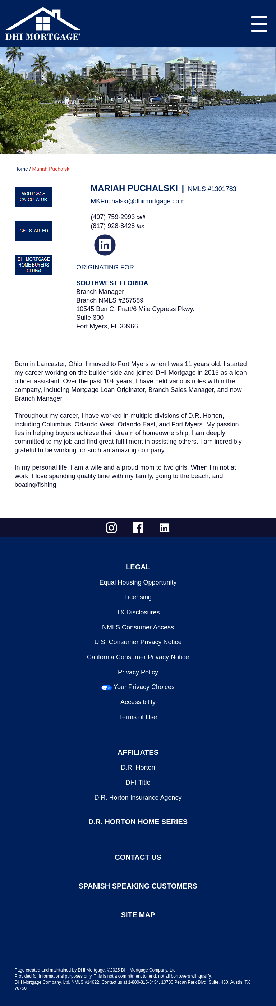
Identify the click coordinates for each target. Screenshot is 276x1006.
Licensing (138, 597)
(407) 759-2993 (113, 217)
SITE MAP (138, 915)
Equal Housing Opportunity (137, 582)
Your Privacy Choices (144, 687)
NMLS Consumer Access (138, 627)
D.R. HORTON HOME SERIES (138, 822)
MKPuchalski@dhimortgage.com (137, 201)
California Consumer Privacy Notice (138, 657)
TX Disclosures (138, 612)
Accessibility (138, 702)
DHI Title (137, 782)
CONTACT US (138, 857)
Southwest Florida (112, 283)
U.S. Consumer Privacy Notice (137, 642)
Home (21, 169)
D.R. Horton (138, 767)
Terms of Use (138, 717)
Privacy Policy (138, 672)
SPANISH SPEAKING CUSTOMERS (138, 886)
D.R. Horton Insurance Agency (137, 797)
